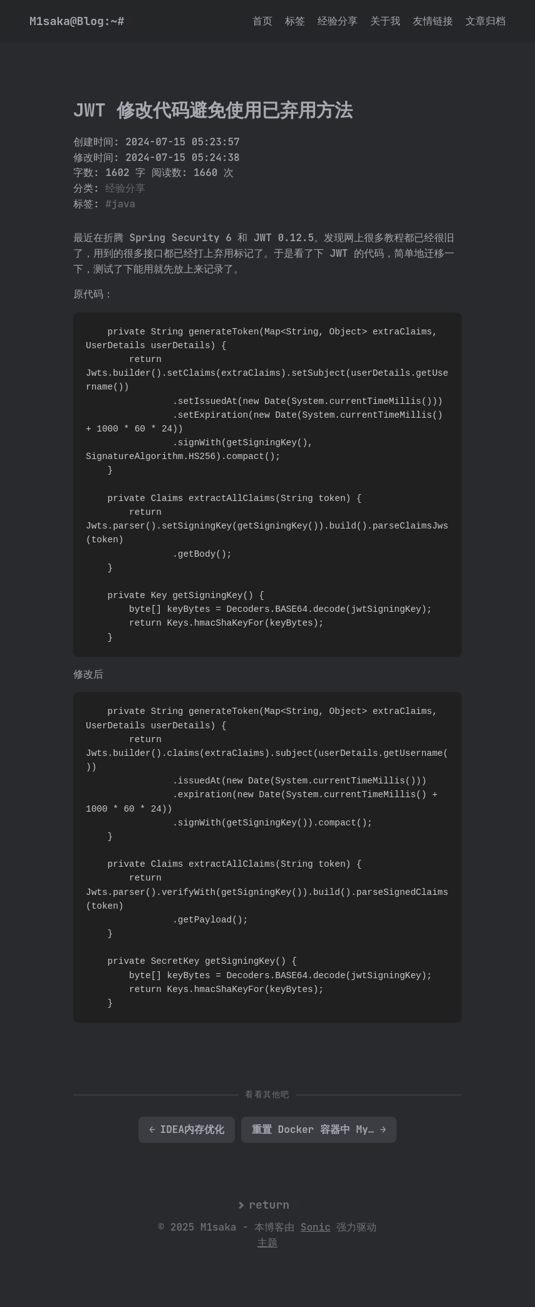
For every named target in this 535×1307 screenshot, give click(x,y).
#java (120, 203)
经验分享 (338, 21)
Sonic (316, 1227)
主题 (267, 1242)
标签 (295, 21)
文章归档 (485, 21)
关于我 (385, 21)
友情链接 (433, 21)
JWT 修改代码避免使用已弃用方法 (213, 110)
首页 (262, 21)
